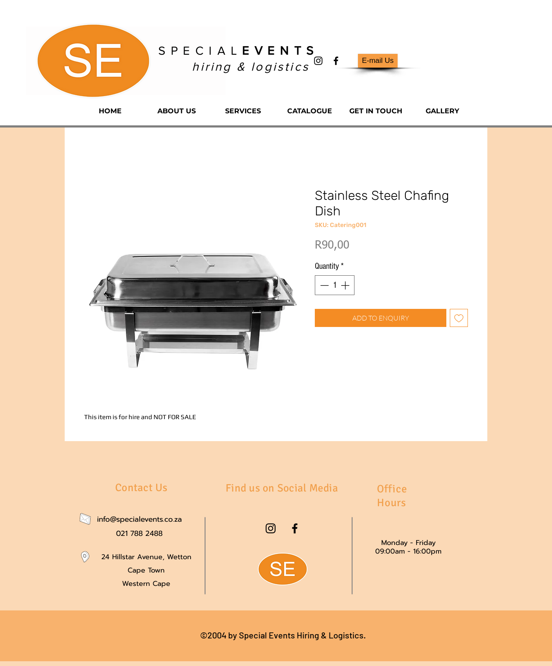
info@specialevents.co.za (139, 519)
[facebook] (336, 60)
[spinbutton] (335, 285)
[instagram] (318, 60)
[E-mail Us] (378, 61)
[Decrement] (323, 285)
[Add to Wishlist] (459, 318)
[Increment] (346, 285)
